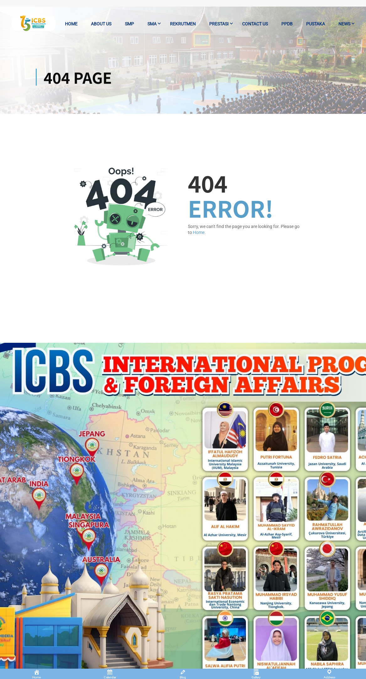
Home (71, 23)
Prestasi (219, 23)
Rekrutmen (183, 23)
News (344, 23)
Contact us (255, 23)
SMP (129, 23)
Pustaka (315, 23)
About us (101, 23)
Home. (199, 232)
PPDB (287, 23)
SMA (151, 23)
